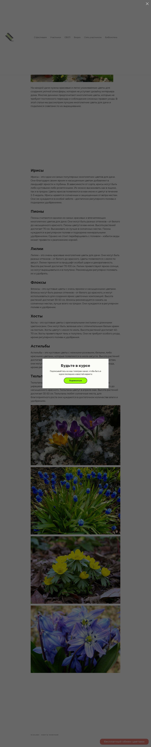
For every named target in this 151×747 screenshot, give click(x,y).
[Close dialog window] (147, 3)
